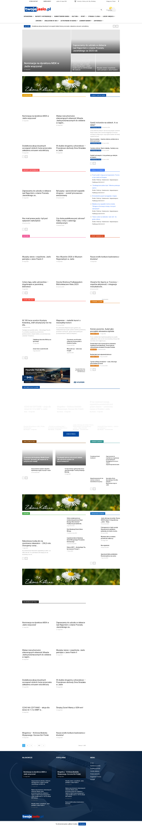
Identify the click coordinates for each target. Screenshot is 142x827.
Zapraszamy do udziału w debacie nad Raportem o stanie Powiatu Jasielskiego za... (36, 193)
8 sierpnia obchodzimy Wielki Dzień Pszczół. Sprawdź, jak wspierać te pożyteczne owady (36, 459)
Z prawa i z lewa (94, 16)
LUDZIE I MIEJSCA (28, 300)
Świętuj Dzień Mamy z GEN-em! (69, 707)
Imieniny (79, 1)
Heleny (84, 1)
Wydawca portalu (95, 766)
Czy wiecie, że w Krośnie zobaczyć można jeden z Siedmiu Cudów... (74, 341)
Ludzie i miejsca (109, 16)
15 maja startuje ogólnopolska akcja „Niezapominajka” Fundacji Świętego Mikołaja (74, 470)
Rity (90, 1)
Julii (87, 1)
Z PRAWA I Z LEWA (96, 301)
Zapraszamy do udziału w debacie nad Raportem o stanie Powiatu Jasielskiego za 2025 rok (40, 782)
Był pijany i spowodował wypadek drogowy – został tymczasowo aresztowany (70, 193)
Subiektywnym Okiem (62, 16)
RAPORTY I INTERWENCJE (30, 170)
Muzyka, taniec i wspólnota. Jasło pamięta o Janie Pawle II (36, 258)
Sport (83, 16)
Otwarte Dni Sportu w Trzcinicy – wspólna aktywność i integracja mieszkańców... (104, 284)
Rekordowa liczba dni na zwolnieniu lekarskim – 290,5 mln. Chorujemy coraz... (36, 543)
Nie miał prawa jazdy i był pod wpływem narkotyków (35, 219)
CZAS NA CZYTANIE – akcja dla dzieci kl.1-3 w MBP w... (35, 708)
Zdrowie (39, 21)
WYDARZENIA (27, 95)
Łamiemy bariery (85, 21)
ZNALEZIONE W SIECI (29, 441)
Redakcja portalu (95, 768)
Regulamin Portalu (95, 777)
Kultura (75, 16)
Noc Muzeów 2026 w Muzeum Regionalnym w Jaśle (69, 258)
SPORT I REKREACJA (97, 236)
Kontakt (92, 779)
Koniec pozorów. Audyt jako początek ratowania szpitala (102, 330)
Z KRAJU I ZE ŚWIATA (97, 170)
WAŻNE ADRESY (47, 1)
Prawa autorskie (95, 774)
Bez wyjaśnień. (105, 545)
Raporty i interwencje (44, 16)
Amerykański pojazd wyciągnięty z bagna (104, 196)
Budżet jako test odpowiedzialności (100, 354)
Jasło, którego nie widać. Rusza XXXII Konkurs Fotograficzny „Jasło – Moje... (110, 520)
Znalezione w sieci (51, 21)
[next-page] (26, 157)
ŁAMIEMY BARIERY (96, 441)
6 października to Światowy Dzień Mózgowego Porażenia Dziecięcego (75, 539)
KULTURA (26, 236)
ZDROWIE (26, 513)
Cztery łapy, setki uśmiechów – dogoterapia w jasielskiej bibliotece (35, 284)
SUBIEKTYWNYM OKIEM (98, 95)
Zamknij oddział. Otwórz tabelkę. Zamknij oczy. (104, 148)
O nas (92, 763)
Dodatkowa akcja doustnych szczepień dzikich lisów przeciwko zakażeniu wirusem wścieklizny (60, 26)
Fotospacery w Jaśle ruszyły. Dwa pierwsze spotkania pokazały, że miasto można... (109, 529)
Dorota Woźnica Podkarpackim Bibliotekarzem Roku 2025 (69, 283)
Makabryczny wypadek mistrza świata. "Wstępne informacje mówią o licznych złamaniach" (104, 206)
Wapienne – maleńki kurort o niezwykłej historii (68, 321)
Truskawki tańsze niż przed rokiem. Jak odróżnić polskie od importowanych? (70, 459)
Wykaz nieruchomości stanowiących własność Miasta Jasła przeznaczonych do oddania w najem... (70, 119)
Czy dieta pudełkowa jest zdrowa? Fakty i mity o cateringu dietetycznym (70, 220)
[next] (117, 26)
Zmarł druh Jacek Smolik (40, 349)
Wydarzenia (29, 16)
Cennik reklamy (94, 771)
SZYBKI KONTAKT (33, 1)
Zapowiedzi (98, 21)
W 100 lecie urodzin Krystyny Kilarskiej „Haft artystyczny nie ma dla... (36, 322)
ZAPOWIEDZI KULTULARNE (31, 387)
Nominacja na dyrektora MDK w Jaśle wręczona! (35, 117)
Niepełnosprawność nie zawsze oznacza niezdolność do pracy (96, 480)
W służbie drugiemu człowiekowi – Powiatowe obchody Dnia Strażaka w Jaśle (71, 148)
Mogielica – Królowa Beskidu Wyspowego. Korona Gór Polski (35, 734)
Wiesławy (93, 1)
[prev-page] (23, 157)
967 (39, 745)
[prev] (114, 26)
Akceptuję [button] (82, 824)
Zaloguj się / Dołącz (111, 1)
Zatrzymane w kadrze (69, 21)
